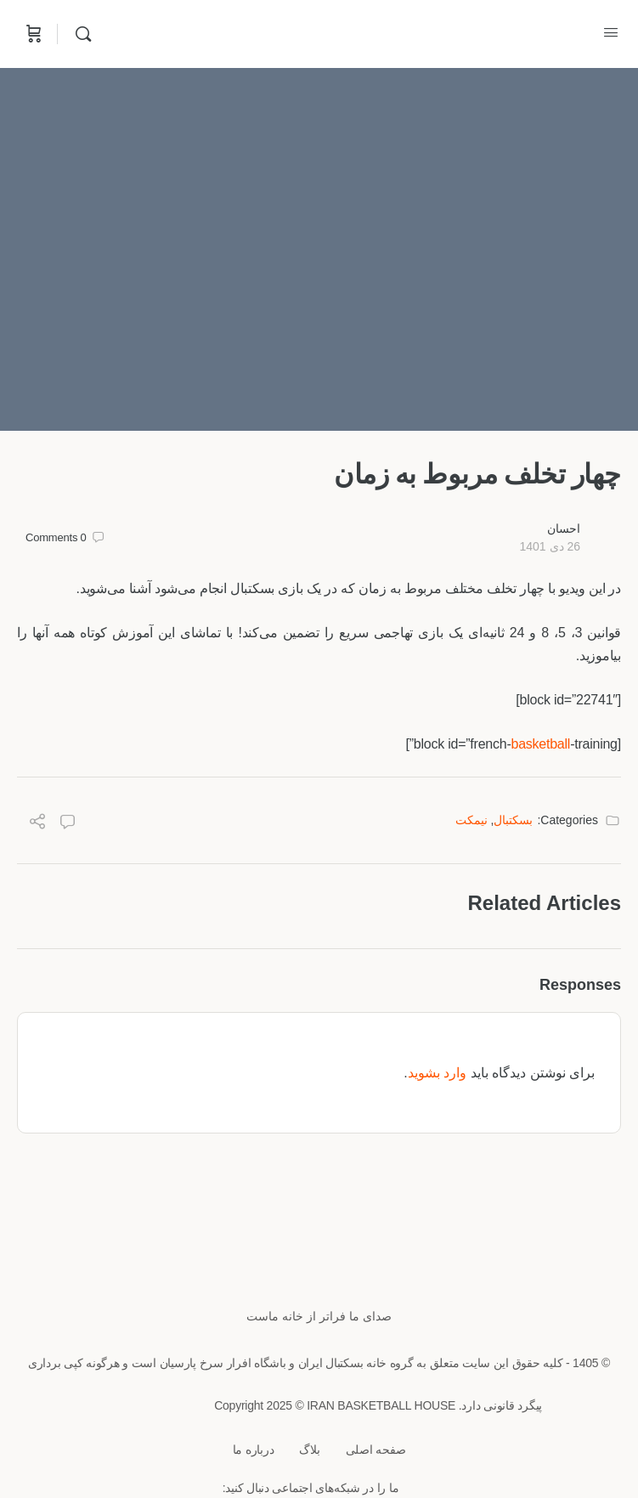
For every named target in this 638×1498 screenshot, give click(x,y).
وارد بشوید (437, 1073)
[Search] (79, 34)
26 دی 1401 (549, 546)
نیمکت (471, 820)
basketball (540, 744)
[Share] (37, 824)
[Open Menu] (611, 32)
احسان (563, 528)
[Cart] (32, 34)
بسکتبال (513, 820)
